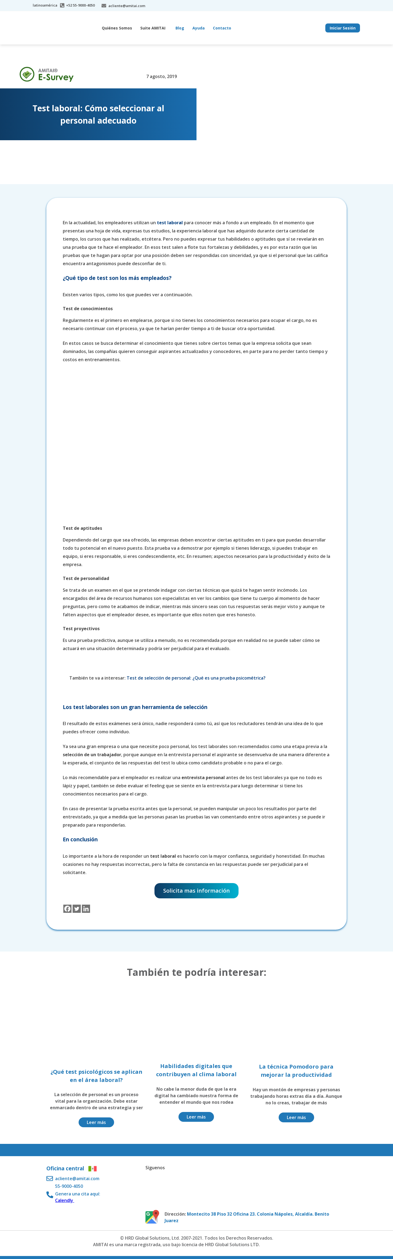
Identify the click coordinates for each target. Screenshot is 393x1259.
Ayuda (198, 28)
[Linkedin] (86, 909)
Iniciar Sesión (343, 28)
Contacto (222, 28)
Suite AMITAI (152, 28)
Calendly (64, 1200)
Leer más (96, 1122)
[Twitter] (77, 909)
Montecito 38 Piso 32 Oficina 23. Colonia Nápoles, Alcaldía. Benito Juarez (247, 1217)
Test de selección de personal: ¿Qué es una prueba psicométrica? (197, 678)
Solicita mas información (196, 890)
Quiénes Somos (117, 28)
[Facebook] (67, 909)
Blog (179, 28)
